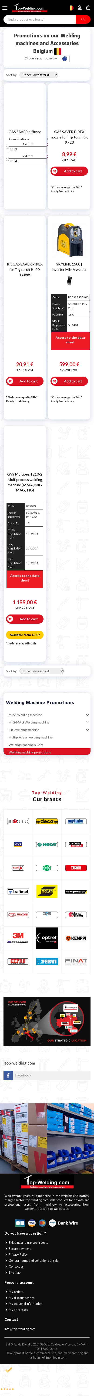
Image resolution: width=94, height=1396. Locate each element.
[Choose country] (70, 7)
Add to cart (73, 171)
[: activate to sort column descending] (7, 139)
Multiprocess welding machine (31, 737)
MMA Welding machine (25, 715)
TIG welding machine (24, 730)
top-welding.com (20, 1063)
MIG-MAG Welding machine (29, 722)
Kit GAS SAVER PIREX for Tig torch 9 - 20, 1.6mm (25, 269)
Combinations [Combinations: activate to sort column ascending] (19, 139)
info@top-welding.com (19, 1329)
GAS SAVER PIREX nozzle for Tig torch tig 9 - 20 (69, 137)
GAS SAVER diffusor (25, 131)
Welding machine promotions (30, 752)
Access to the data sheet (70, 339)
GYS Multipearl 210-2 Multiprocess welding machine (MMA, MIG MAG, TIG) (24, 482)
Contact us (14, 1266)
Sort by (11, 75)
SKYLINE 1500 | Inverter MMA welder (69, 267)
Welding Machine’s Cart (26, 745)
